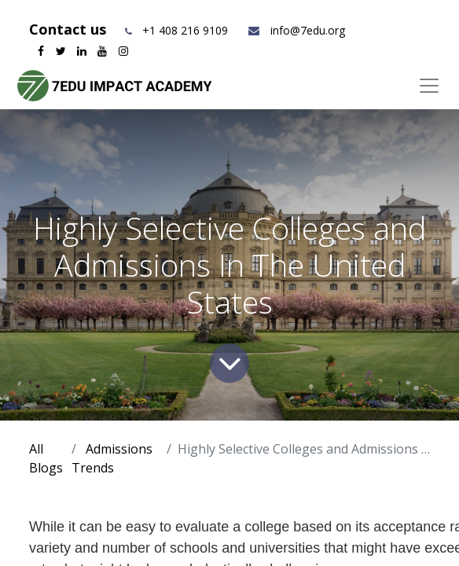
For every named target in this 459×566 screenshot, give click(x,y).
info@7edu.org (296, 30)
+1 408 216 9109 (185, 30)
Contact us (69, 29)
